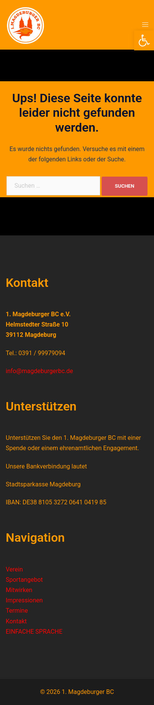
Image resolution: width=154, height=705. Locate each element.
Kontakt (16, 621)
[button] (144, 40)
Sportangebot (24, 579)
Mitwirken (19, 590)
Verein (14, 569)
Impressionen (24, 600)
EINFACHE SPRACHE (34, 631)
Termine (17, 610)
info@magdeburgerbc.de (39, 371)
